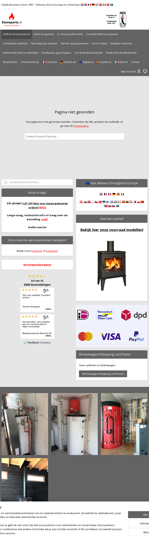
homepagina (81, 126)
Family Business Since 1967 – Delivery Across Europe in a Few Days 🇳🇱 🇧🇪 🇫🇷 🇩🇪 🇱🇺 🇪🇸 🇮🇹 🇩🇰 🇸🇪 (57, 4)
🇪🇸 (118, 194)
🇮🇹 (122, 194)
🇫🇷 (109, 194)
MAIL (42, 207)
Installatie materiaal (121, 43)
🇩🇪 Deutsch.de (68, 62)
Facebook (36, 251)
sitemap (87, 532)
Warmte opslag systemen (75, 43)
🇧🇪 (105, 194)
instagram (52, 251)
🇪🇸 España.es (104, 62)
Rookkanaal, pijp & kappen (56, 52)
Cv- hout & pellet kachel (70, 34)
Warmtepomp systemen (44, 43)
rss (95, 532)
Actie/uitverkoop (30, 62)
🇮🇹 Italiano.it (121, 62)
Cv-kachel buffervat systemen (102, 34)
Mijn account (131, 71)
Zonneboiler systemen (15, 43)
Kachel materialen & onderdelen (21, 52)
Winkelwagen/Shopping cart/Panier (103, 373)
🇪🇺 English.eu (86, 62)
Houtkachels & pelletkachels (121, 52)
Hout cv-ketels (99, 43)
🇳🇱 (101, 194)
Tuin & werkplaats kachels (88, 52)
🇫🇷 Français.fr (49, 62)
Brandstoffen (10, 62)
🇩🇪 (113, 194)
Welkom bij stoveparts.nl (16, 34)
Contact (135, 62)
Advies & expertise (43, 34)
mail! (45, 219)
